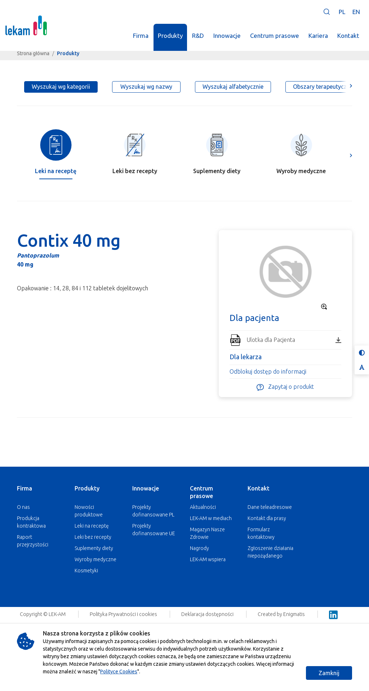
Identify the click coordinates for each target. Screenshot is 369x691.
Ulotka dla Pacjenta (293, 339)
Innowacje (145, 488)
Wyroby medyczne (95, 559)
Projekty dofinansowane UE (153, 529)
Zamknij (329, 673)
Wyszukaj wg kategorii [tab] (61, 86)
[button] (326, 12)
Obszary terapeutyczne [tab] (323, 86)
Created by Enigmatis (282, 614)
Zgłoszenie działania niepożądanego (270, 552)
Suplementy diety (94, 548)
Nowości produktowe (89, 511)
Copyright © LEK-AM (43, 614)
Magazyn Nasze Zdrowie (207, 533)
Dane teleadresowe (270, 507)
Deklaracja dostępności (208, 614)
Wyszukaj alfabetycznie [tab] (233, 86)
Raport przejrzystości (32, 540)
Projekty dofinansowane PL (153, 511)
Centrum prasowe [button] (274, 35)
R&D (198, 35)
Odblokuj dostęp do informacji (268, 371)
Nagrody (199, 548)
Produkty (87, 488)
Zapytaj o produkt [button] (285, 387)
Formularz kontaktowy (261, 533)
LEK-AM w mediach (211, 518)
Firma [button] (140, 35)
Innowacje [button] (227, 35)
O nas (23, 507)
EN (356, 11)
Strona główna (33, 53)
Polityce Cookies (118, 671)
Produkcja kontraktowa (31, 522)
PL (342, 11)
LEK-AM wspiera (208, 559)
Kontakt (259, 488)
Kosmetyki (86, 570)
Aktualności (203, 507)
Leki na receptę (92, 526)
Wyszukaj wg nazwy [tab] (146, 86)
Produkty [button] (170, 35)
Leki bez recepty (93, 537)
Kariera (318, 35)
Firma (24, 488)
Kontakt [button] (348, 35)
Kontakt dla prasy (267, 518)
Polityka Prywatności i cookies (124, 614)
